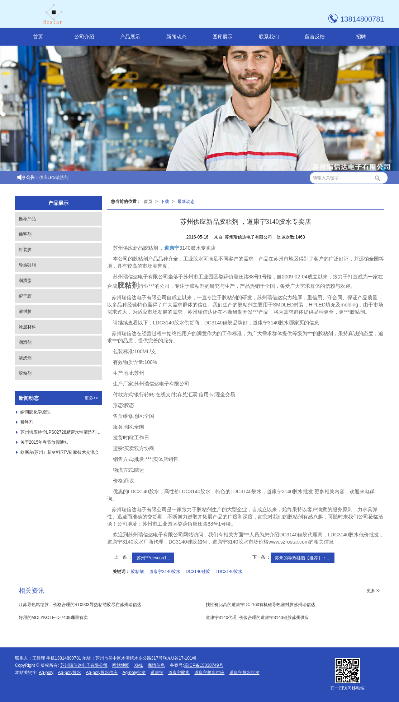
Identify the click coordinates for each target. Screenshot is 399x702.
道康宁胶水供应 (209, 672)
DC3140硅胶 (198, 571)
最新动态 (186, 201)
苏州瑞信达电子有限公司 (84, 665)
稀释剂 (25, 234)
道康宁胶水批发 (244, 672)
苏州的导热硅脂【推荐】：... (302, 557)
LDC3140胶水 (228, 571)
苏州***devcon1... (153, 557)
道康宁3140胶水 (164, 571)
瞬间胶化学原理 (35, 412)
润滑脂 (25, 280)
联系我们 (269, 37)
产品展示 (130, 37)
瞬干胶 (25, 296)
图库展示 (223, 37)
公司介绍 (84, 37)
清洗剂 (25, 357)
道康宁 (157, 672)
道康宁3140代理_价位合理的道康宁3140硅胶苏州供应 (257, 617)
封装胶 (25, 249)
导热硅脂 (27, 265)
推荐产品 (27, 218)
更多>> (91, 398)
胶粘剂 (137, 571)
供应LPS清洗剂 (54, 177)
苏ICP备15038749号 (203, 665)
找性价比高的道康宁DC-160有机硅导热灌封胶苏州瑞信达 (260, 604)
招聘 (361, 37)
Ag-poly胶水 (69, 672)
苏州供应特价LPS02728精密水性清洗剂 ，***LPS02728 (61, 432)
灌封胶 (25, 311)
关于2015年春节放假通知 (44, 442)
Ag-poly (46, 672)
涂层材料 (27, 326)
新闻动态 (176, 37)
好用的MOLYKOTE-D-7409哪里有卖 (53, 617)
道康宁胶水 (179, 672)
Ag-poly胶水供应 (102, 672)
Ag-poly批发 (134, 672)
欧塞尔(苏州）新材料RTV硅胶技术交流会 (59, 452)
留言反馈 (315, 37)
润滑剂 (25, 342)
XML (138, 665)
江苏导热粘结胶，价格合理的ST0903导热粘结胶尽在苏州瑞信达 (80, 604)
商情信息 (156, 665)
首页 (38, 37)
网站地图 (120, 665)
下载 (165, 201)
